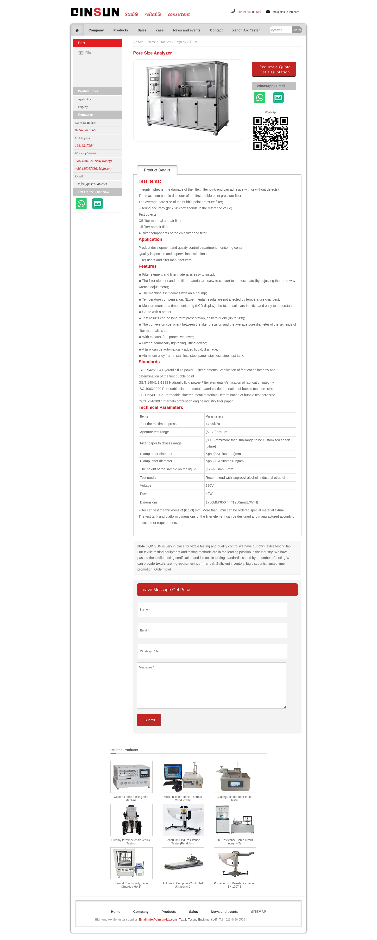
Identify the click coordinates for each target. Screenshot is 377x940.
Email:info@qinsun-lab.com (158, 919)
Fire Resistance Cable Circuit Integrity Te (234, 841)
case (159, 30)
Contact (216, 30)
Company (96, 30)
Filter (193, 42)
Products (120, 30)
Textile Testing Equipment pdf (198, 919)
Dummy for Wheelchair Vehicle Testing (131, 841)
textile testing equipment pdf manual (184, 563)
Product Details (157, 170)
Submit (150, 720)
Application (85, 99)
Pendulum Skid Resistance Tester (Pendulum (182, 841)
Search (297, 30)
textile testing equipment (161, 552)
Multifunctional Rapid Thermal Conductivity (183, 798)
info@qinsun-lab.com (285, 12)
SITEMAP (258, 912)
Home (151, 42)
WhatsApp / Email (271, 86)
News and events (187, 30)
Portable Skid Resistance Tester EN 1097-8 (234, 885)
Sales (142, 30)
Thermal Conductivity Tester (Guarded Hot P (131, 885)
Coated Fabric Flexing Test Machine (131, 798)
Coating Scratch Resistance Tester (234, 798)
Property (83, 107)
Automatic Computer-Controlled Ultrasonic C (183, 885)
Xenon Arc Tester (246, 30)
